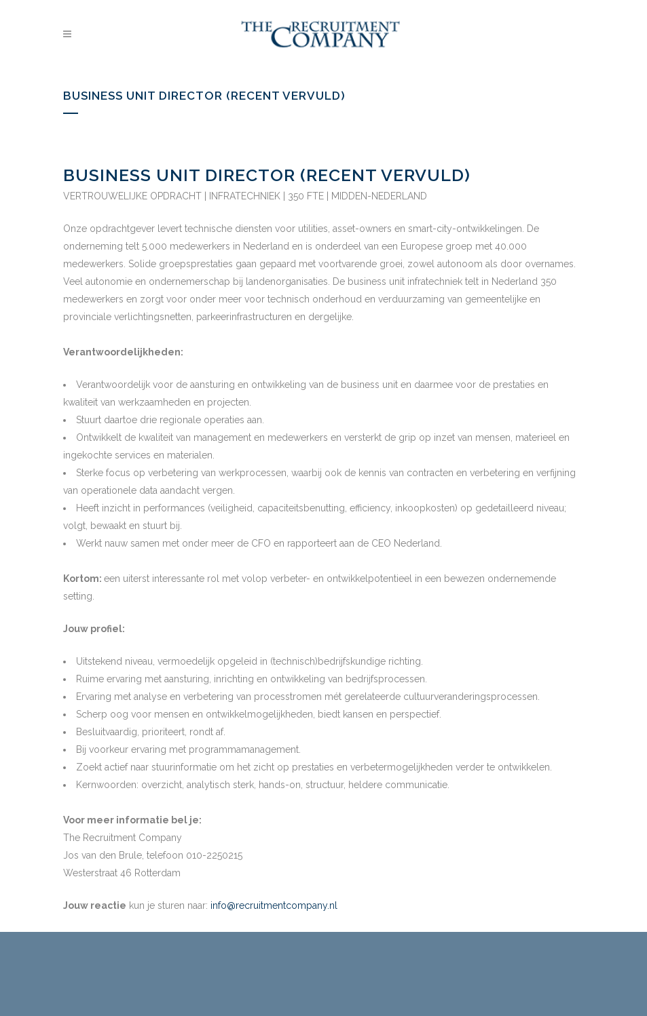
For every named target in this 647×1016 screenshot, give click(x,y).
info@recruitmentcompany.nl (273, 905)
